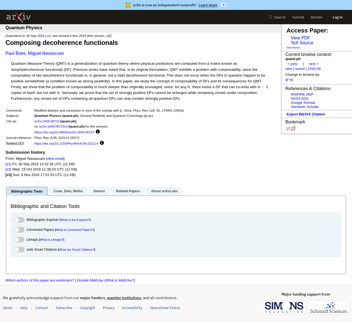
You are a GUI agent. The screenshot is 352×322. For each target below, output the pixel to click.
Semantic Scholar (305, 107)
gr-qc (289, 79)
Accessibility (132, 307)
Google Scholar (303, 103)
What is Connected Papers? (75, 229)
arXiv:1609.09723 (47, 121)
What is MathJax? (120, 280)
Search (277, 17)
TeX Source (302, 42)
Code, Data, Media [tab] (68, 191)
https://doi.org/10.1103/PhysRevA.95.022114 (66, 143)
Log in (338, 17)
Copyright (87, 307)
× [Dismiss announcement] (223, 5)
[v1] (8, 164)
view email (55, 158)
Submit (298, 17)
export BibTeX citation (306, 114)
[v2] (8, 169)
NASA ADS (300, 98)
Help (24, 307)
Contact (41, 307)
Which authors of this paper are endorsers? (40, 280)
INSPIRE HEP (302, 94)
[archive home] (19, 17)
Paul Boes (16, 53)
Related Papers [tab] (128, 191)
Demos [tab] (99, 191)
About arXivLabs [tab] (164, 191)
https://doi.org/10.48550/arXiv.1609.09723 (64, 132)
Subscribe (64, 307)
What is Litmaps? (51, 239)
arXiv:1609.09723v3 (53, 126)
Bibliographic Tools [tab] (26, 191)
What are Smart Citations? (76, 249)
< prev (293, 64)
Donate (317, 17)
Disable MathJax (90, 280)
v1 (48, 35)
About (7, 307)
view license (293, 47)
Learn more (208, 5)
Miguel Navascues (46, 53)
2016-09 (314, 69)
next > (314, 64)
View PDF (300, 38)
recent (300, 69)
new (288, 69)
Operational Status (165, 307)
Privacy (108, 307)
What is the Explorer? (75, 219)
